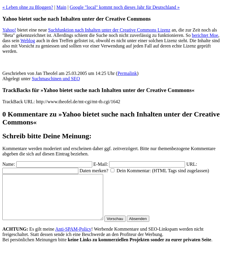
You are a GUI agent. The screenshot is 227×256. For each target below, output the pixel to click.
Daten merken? (94, 170)
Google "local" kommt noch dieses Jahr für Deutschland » (125, 7)
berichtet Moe (205, 35)
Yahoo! (9, 29)
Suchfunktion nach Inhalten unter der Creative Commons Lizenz (109, 29)
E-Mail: (100, 164)
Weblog (27, 40)
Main (61, 7)
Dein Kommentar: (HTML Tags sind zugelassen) (162, 170)
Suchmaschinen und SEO (56, 78)
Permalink (127, 73)
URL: (191, 164)
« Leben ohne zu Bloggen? (27, 7)
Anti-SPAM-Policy (73, 237)
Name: (8, 164)
